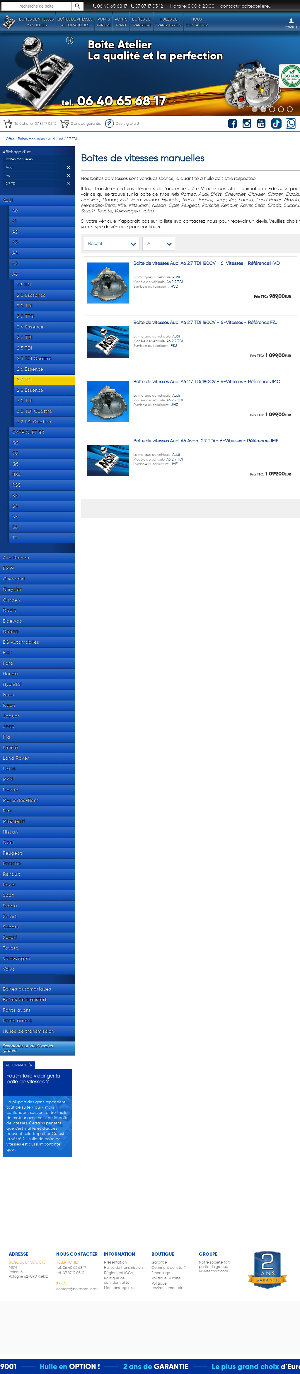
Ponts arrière (103, 22)
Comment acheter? (168, 1267)
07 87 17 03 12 (146, 6)
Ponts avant (121, 22)
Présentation (115, 1262)
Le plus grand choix (256, 1366)
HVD (174, 286)
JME (174, 464)
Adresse (18, 1254)
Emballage (160, 1273)
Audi (51, 139)
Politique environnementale (167, 1285)
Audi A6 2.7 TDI (158, 282)
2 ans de (148, 1366)
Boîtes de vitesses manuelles (36, 22)
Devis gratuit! (121, 123)
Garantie (159, 1262)
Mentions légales (119, 1288)
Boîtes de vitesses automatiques (75, 22)
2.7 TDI (72, 139)
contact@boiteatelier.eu (77, 1289)
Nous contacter (196, 22)
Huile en (65, 1366)
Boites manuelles (31, 139)
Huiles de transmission (168, 22)
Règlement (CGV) (119, 1273)
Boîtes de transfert (141, 22)
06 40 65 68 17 (109, 6)
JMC (174, 405)
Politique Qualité (166, 1278)
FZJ (174, 345)
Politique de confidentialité (116, 1280)
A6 (61, 139)
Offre (10, 139)
